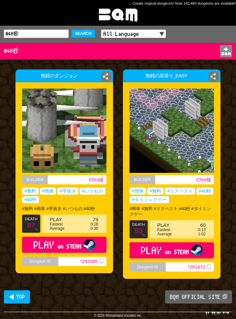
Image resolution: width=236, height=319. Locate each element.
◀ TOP (17, 297)
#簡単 (48, 191)
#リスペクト (180, 191)
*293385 (91, 261)
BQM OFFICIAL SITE (198, 297)
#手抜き (68, 191)
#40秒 (30, 199)
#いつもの (92, 191)
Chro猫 (96, 179)
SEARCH (83, 33)
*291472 (199, 267)
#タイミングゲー (149, 199)
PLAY (64, 245)
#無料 (30, 191)
